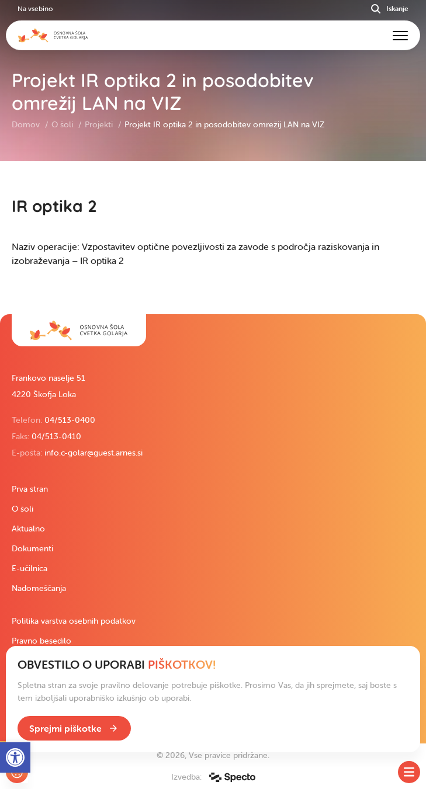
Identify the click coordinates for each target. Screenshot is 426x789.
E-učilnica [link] (29, 568)
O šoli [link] (63, 124)
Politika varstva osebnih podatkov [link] (74, 621)
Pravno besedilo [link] (41, 640)
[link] (79, 330)
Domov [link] (27, 124)
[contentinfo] (213, 237)
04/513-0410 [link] (56, 436)
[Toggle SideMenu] (409, 772)
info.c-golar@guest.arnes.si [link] (93, 452)
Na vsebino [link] (35, 8)
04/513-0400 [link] (69, 420)
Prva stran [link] (30, 489)
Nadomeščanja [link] (39, 588)
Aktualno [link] (28, 528)
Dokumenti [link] (32, 548)
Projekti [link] (100, 124)
